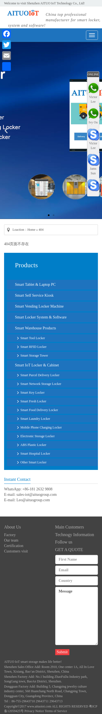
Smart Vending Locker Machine (39, 306)
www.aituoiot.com (39, 706)
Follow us (64, 542)
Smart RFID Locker (33, 347)
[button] (49, 215)
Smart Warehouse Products (35, 328)
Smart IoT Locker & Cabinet (37, 365)
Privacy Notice (34, 711)
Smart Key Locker (32, 392)
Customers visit (16, 551)
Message (76, 616)
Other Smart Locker (33, 462)
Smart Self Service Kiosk (34, 295)
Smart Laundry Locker (35, 419)
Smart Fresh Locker (33, 401)
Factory (10, 535)
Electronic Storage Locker (37, 436)
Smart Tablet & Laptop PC (35, 284)
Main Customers (69, 527)
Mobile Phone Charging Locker (41, 427)
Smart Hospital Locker (35, 453)
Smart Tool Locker (32, 338)
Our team (11, 540)
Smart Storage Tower (34, 355)
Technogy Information (74, 534)
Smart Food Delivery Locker (39, 410)
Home (31, 230)
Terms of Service (56, 711)
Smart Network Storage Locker (40, 384)
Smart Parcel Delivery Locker (40, 375)
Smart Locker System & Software (41, 317)
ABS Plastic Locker (33, 445)
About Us (12, 527)
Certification (13, 546)
